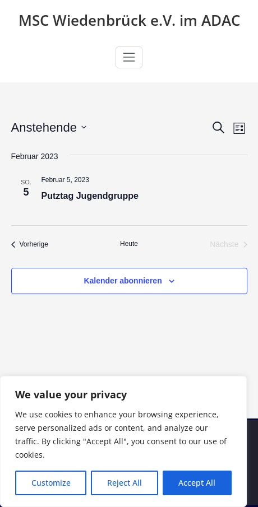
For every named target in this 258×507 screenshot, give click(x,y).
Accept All (196, 482)
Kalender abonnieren (123, 280)
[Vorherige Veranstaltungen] (29, 244)
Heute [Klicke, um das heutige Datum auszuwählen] (129, 244)
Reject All (124, 482)
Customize (51, 482)
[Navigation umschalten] (129, 57)
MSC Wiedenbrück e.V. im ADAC (129, 20)
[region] (123, 441)
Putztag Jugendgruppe (90, 196)
